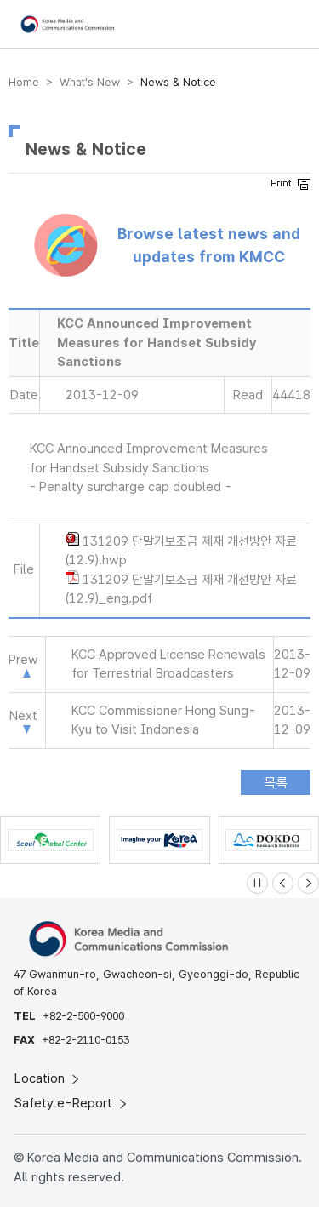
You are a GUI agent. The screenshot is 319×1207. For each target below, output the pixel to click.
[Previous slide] (282, 883)
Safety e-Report (71, 1103)
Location (48, 1078)
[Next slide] (308, 883)
